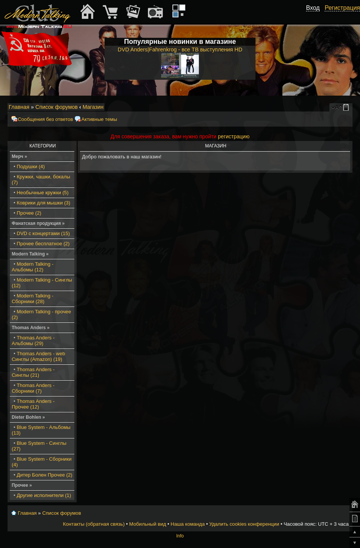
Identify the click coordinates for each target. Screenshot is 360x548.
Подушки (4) (31, 166)
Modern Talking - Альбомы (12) (33, 266)
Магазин (93, 107)
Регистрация (342, 8)
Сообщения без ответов (45, 119)
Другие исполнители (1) (44, 495)
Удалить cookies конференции (244, 524)
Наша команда (188, 524)
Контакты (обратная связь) (94, 524)
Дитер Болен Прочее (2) (44, 475)
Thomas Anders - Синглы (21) (33, 372)
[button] (315, 16)
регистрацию (233, 136)
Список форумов (56, 107)
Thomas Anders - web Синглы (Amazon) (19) (38, 356)
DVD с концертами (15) (43, 233)
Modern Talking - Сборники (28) (33, 298)
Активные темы (99, 119)
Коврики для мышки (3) (43, 203)
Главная (19, 107)
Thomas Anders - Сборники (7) (33, 388)
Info (180, 536)
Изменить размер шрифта (336, 107)
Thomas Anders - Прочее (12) (33, 404)
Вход (313, 8)
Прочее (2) (29, 213)
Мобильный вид (347, 107)
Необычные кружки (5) (42, 192)
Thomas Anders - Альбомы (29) (33, 340)
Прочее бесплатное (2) (43, 243)
